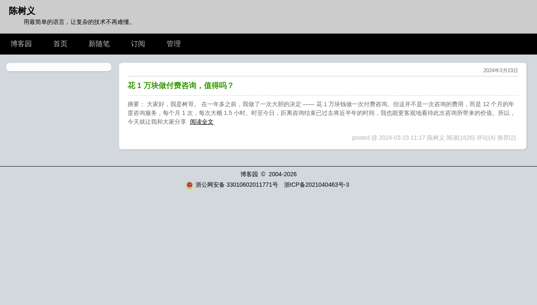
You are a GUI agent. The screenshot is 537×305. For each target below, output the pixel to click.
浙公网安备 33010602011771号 (232, 184)
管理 (174, 44)
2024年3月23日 (500, 70)
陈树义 (22, 11)
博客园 (21, 44)
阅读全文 (202, 121)
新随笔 (99, 44)
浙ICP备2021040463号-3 (316, 184)
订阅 (138, 44)
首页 (60, 44)
